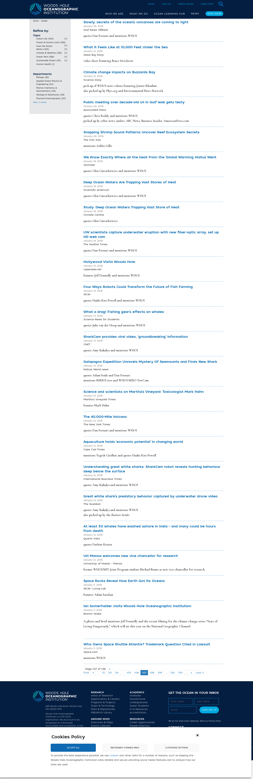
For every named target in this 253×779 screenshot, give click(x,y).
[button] (197, 735)
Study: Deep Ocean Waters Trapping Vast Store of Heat (131, 226)
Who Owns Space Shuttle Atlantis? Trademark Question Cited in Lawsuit (146, 663)
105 (129, 691)
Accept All (73, 747)
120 (172, 691)
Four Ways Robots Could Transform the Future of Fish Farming (138, 305)
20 (110, 691)
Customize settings (176, 747)
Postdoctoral (137, 717)
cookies (114, 755)
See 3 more (39, 121)
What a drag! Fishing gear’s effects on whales (123, 330)
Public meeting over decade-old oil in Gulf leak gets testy (134, 121)
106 (136, 691)
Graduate (135, 714)
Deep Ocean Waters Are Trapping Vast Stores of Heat (129, 201)
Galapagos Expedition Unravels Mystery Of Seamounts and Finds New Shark (150, 380)
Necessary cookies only (125, 747)
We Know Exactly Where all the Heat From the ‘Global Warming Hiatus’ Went (149, 176)
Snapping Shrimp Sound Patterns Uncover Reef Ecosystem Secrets (141, 151)
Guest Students (139, 724)
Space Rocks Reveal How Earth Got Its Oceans (124, 599)
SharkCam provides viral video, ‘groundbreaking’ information (135, 355)
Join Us (166, 4)
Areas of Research (102, 714)
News (195, 13)
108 (152, 691)
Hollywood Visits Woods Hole (109, 280)
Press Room (185, 4)
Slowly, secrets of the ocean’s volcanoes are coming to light (135, 41)
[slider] (34, 34)
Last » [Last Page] (200, 691)
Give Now (214, 13)
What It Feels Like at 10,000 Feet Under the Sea (125, 66)
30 (116, 691)
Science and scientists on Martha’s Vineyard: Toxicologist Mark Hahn (143, 410)
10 (103, 691)
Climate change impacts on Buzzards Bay (119, 91)
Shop (151, 4)
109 (160, 691)
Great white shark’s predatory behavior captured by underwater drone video (150, 515)
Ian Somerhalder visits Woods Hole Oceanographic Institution (137, 625)
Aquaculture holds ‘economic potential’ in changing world (133, 460)
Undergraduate (139, 721)
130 (180, 691)
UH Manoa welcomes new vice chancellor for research (130, 574)
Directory (207, 4)
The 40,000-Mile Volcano (105, 435)
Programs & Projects (103, 721)
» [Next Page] (191, 691)
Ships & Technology (103, 724)
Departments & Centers (105, 717)
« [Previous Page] (93, 691)
